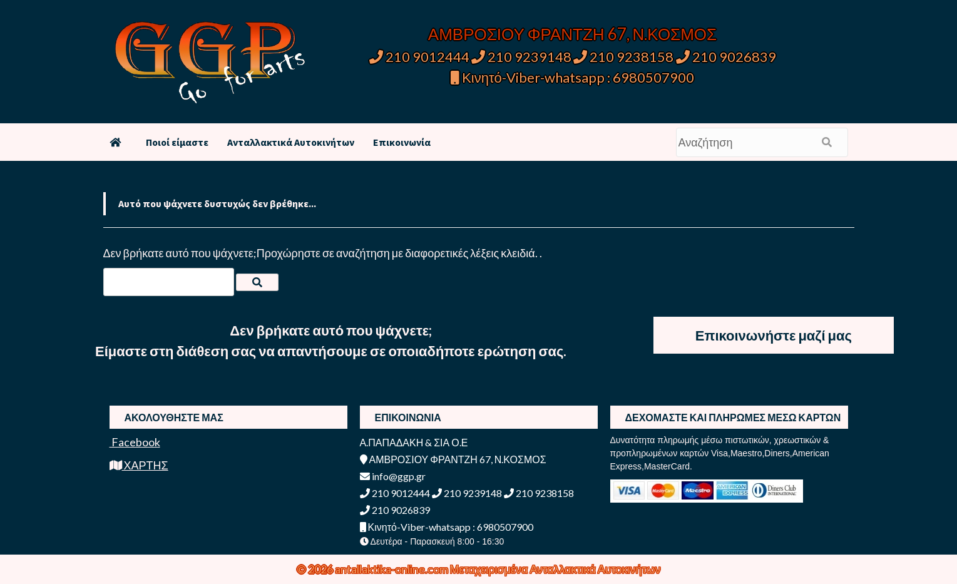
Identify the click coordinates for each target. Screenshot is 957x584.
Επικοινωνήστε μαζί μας (773, 335)
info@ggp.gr (393, 476)
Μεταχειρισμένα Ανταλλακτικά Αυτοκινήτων (555, 569)
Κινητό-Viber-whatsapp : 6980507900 (572, 77)
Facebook (135, 442)
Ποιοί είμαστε (177, 142)
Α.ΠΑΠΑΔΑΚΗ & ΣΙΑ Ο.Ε (414, 442)
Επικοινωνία (402, 142)
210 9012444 (419, 56)
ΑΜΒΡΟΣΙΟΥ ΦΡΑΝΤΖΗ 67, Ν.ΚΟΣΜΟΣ (572, 34)
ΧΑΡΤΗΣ (139, 465)
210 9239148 (521, 56)
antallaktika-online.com (392, 569)
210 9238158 (624, 56)
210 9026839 (726, 56)
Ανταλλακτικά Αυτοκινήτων (290, 142)
